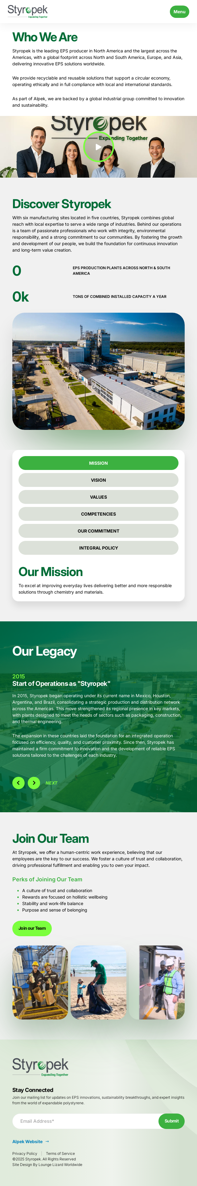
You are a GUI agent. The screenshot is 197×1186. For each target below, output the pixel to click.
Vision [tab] (98, 480)
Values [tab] (98, 497)
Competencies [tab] (98, 514)
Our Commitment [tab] (98, 530)
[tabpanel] (98, 580)
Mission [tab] (98, 463)
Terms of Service (60, 1153)
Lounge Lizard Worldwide (60, 1164)
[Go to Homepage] (28, 11)
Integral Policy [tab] (98, 547)
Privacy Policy (24, 1153)
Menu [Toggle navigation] (180, 11)
